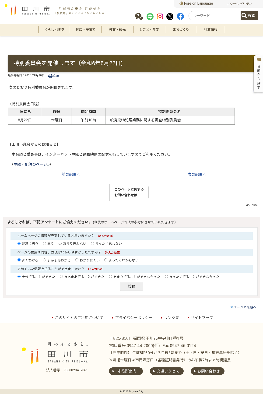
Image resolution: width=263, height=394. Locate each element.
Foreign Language (196, 3)
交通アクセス (168, 371)
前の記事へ (71, 174)
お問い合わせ (208, 371)
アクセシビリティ (239, 4)
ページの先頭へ (245, 307)
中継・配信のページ (31, 164)
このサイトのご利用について (76, 318)
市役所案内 (127, 371)
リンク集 (169, 318)
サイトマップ (199, 318)
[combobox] (215, 16)
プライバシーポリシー (131, 318)
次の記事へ (197, 174)
